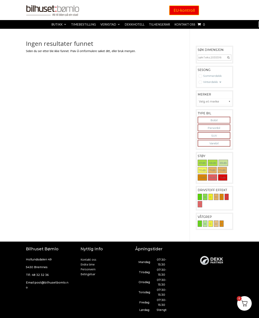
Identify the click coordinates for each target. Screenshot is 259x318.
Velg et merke (209, 101)
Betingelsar (88, 274)
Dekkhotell (134, 24)
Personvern (88, 269)
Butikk (57, 24)
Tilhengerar (159, 24)
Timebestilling (83, 24)
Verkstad (108, 24)
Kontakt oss (184, 24)
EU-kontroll (184, 10)
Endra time (88, 264)
